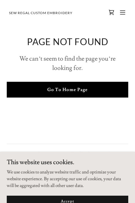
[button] (122, 12)
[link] (41, 13)
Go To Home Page (67, 89)
